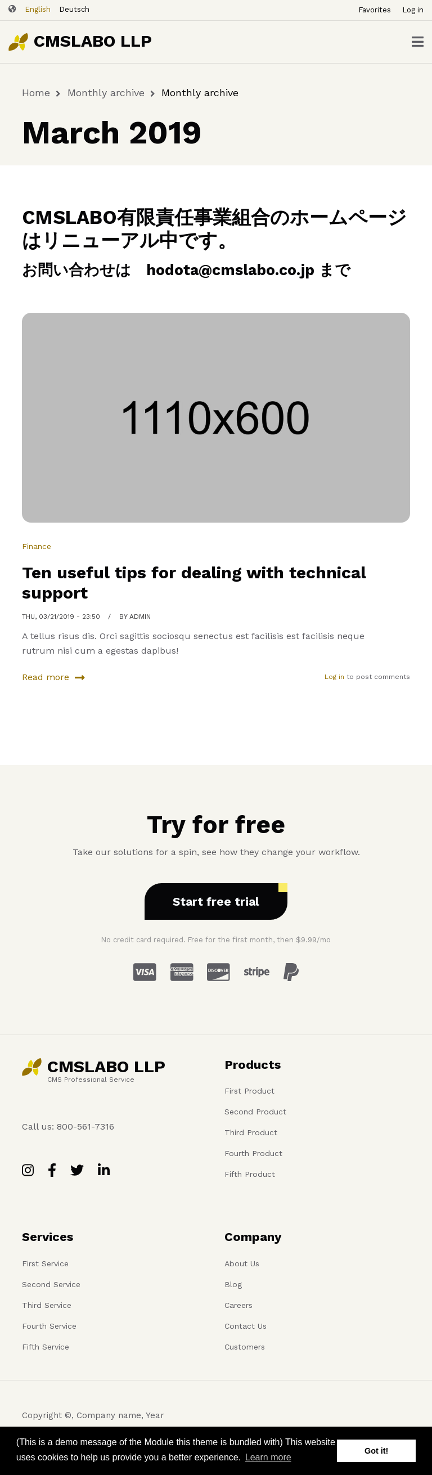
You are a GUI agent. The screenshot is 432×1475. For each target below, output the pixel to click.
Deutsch (74, 9)
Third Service (46, 1305)
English (38, 9)
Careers (238, 1305)
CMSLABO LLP (93, 41)
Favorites (374, 10)
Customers (244, 1346)
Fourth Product (253, 1153)
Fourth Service (49, 1325)
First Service (45, 1263)
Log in (413, 10)
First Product (249, 1090)
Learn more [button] (268, 1457)
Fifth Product (249, 1174)
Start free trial (216, 901)
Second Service (51, 1284)
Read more (45, 679)
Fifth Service (45, 1346)
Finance (36, 546)
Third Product (250, 1132)
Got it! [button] (376, 1450)
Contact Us (245, 1325)
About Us (241, 1263)
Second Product (255, 1111)
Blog (233, 1284)
